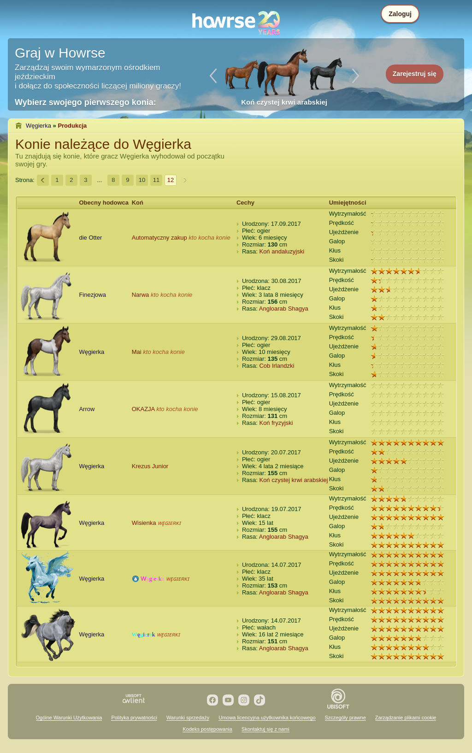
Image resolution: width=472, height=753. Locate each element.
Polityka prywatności (134, 717)
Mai (137, 351)
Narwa (140, 294)
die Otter (90, 237)
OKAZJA (143, 409)
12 (170, 179)
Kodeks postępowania (207, 729)
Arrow (86, 409)
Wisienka (144, 522)
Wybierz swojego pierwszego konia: (85, 102)
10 (142, 179)
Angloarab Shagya (283, 308)
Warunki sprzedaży (187, 717)
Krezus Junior (150, 466)
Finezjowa (92, 294)
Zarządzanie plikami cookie (406, 717)
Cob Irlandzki (276, 365)
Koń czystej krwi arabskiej (293, 480)
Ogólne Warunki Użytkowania (69, 717)
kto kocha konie (209, 237)
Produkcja (72, 125)
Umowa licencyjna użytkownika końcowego (266, 717)
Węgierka (38, 125)
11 (156, 179)
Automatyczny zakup (159, 237)
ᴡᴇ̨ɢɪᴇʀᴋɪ (169, 522)
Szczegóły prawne (345, 717)
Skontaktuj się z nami (265, 729)
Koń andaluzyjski (281, 251)
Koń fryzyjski (276, 422)
